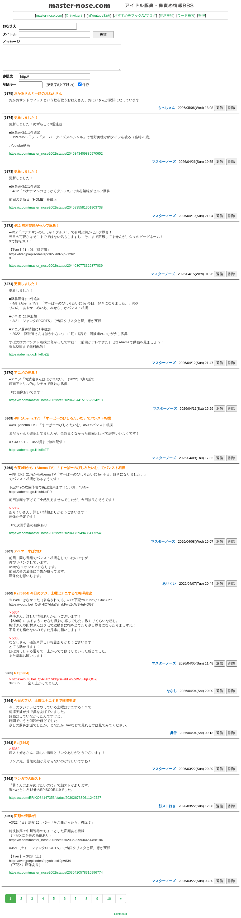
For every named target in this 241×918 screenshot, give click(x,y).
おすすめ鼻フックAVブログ (135, 15)
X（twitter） (75, 15)
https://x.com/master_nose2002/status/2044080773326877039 (56, 265)
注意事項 (166, 15)
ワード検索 (186, 15)
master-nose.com (49, 15)
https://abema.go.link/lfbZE (29, 354)
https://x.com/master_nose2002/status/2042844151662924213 (56, 400)
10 (109, 899)
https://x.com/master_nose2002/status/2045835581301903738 (56, 207)
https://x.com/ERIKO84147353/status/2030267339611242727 (55, 798)
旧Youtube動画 (99, 15)
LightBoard (120, 913)
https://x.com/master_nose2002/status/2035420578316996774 (56, 872)
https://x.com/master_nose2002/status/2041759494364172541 (56, 533)
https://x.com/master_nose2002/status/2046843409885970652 (56, 153)
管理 (201, 15)
